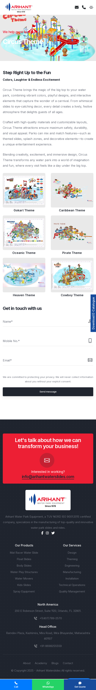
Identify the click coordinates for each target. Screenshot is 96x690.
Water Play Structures (24, 572)
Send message (48, 391)
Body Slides (24, 565)
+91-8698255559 (51, 646)
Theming (72, 559)
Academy (41, 663)
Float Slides (24, 559)
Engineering (72, 565)
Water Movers (24, 578)
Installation (72, 578)
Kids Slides (24, 585)
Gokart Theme (24, 210)
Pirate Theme (72, 253)
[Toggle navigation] (91, 7)
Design (72, 552)
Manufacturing (72, 572)
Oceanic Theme (24, 253)
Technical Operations (72, 585)
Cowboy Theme (72, 295)
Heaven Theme (24, 295)
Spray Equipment (24, 591)
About (27, 663)
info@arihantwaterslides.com (48, 476)
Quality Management (72, 591)
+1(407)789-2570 (50, 618)
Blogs (55, 663)
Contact (68, 663)
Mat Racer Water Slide (24, 552)
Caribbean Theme (72, 210)
